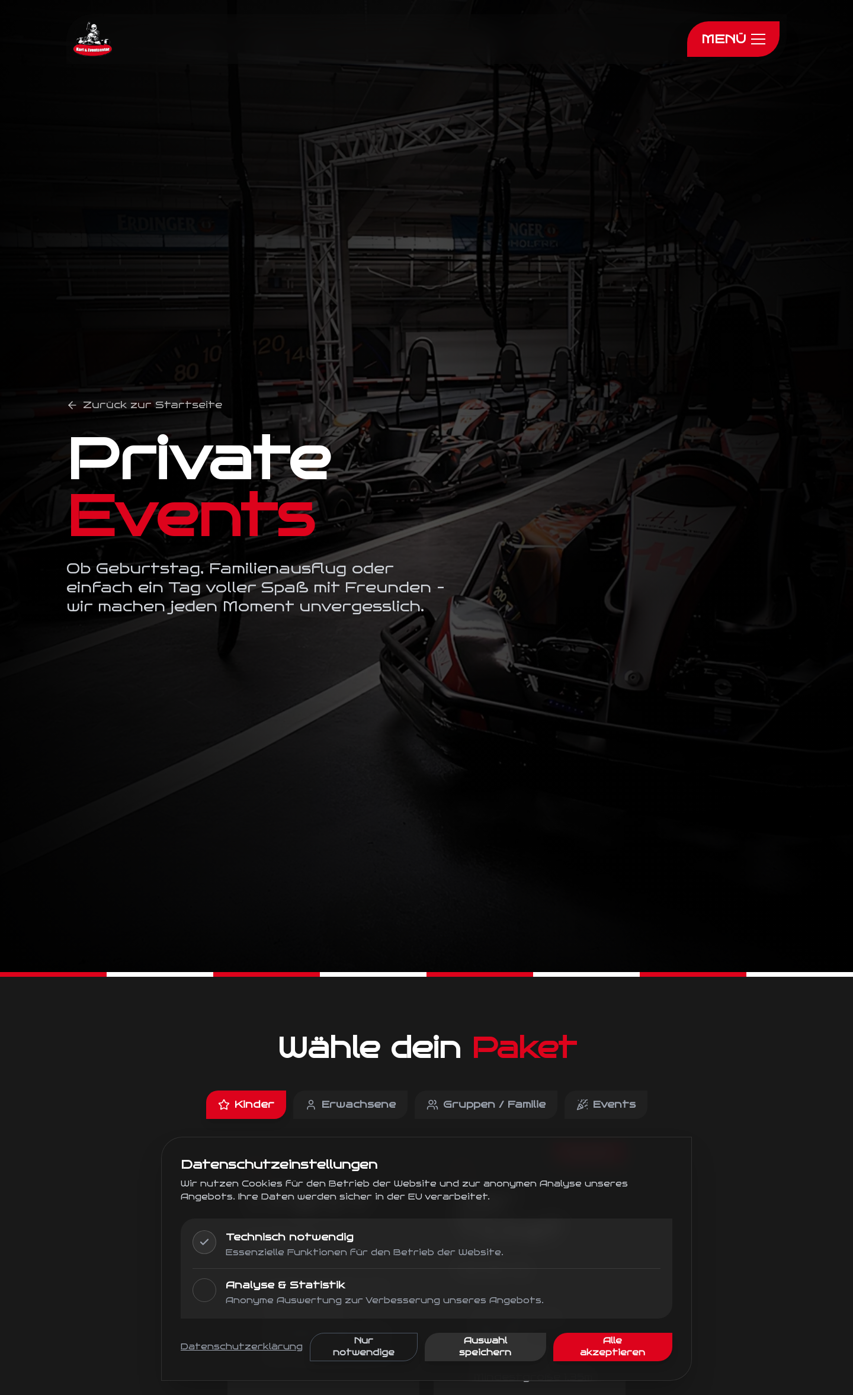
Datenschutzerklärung (242, 1347)
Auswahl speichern (485, 1347)
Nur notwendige (364, 1347)
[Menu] (733, 39)
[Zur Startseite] (92, 39)
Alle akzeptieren (612, 1347)
